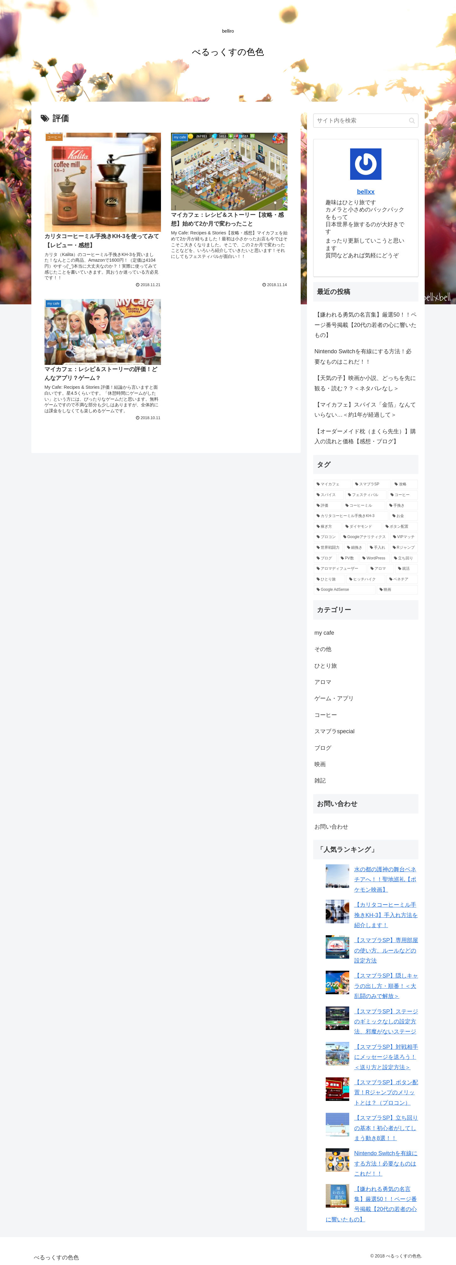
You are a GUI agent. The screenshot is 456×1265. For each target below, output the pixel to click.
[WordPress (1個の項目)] (375, 558)
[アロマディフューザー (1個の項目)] (340, 569)
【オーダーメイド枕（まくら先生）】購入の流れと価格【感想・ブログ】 (365, 436)
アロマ (322, 682)
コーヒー (325, 715)
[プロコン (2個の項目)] (326, 537)
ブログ (322, 748)
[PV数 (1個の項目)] (348, 558)
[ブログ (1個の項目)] (325, 558)
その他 (322, 649)
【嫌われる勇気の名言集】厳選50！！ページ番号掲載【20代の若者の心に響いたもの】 (365, 325)
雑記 (320, 780)
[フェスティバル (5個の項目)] (365, 495)
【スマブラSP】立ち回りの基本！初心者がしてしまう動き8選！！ (386, 1128)
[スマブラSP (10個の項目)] (371, 484)
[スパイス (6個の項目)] (329, 495)
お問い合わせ (331, 827)
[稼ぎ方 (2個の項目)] (327, 526)
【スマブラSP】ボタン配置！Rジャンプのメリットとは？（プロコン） (386, 1092)
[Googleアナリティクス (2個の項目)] (364, 537)
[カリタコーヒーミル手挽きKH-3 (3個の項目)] (351, 516)
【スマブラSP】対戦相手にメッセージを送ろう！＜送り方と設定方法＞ (386, 1057)
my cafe (324, 633)
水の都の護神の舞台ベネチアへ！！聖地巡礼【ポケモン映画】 (385, 879)
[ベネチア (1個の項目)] (402, 579)
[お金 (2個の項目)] (404, 516)
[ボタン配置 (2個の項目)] (400, 526)
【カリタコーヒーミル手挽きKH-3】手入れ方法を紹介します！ (386, 915)
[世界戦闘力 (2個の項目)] (328, 547)
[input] (365, 121)
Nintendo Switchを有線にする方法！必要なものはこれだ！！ (363, 356)
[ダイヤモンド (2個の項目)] (362, 526)
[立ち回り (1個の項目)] (404, 558)
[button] (412, 120)
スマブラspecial (334, 731)
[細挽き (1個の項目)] (355, 547)
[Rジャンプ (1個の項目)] (404, 547)
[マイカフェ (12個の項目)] (332, 484)
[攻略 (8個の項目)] (405, 484)
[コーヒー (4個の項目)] (403, 495)
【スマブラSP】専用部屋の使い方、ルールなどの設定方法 (386, 950)
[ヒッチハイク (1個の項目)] (365, 579)
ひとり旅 (325, 666)
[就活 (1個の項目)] (406, 569)
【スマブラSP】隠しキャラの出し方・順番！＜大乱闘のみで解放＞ (386, 986)
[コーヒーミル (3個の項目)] (364, 505)
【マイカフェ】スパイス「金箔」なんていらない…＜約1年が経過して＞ (365, 410)
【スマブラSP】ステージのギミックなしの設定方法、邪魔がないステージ (386, 1021)
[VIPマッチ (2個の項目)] (404, 537)
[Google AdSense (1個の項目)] (345, 590)
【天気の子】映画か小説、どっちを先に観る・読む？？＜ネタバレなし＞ (365, 383)
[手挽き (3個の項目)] (402, 505)
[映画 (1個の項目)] (397, 590)
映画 (320, 764)
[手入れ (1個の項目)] (378, 547)
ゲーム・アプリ (334, 698)
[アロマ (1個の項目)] (381, 569)
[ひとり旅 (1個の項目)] (329, 579)
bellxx (366, 191)
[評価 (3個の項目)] (327, 505)
